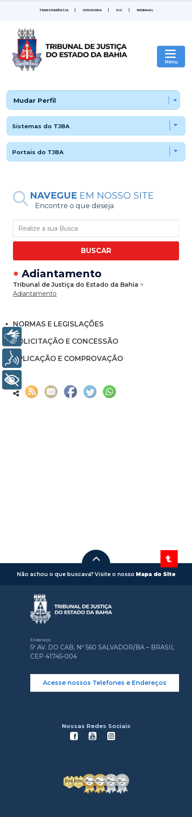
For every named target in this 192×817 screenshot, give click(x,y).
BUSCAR (96, 251)
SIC (119, 10)
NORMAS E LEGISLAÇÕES (58, 324)
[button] (96, 558)
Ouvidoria (92, 10)
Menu (171, 62)
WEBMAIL (145, 10)
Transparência (53, 10)
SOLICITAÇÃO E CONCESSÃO (65, 341)
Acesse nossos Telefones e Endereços (104, 683)
